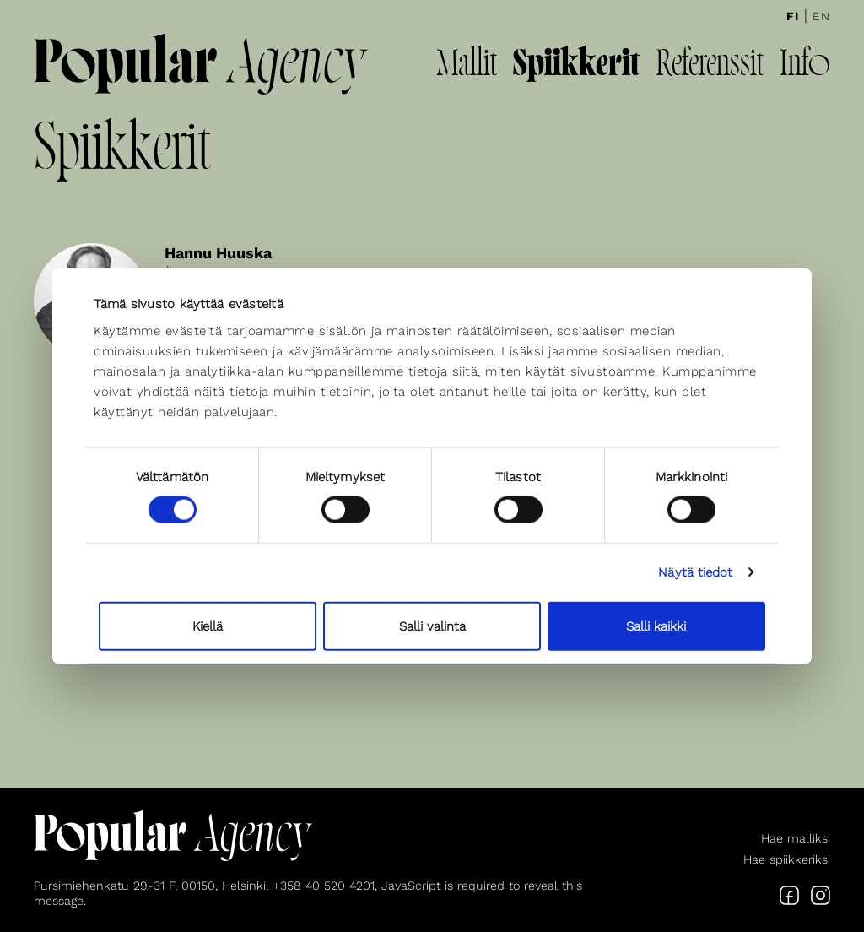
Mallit (466, 66)
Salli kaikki (656, 625)
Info (805, 66)
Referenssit (710, 66)
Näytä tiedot (695, 572)
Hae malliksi (795, 838)
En (821, 16)
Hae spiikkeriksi (786, 859)
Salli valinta (432, 625)
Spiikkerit (576, 66)
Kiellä (207, 625)
